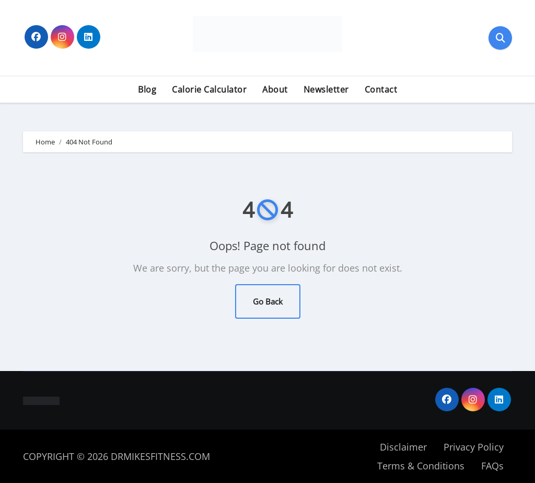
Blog (147, 89)
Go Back (268, 301)
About (275, 89)
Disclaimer (403, 447)
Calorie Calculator (209, 89)
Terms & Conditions (420, 465)
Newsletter (326, 89)
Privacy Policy (474, 447)
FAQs (492, 465)
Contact (381, 89)
